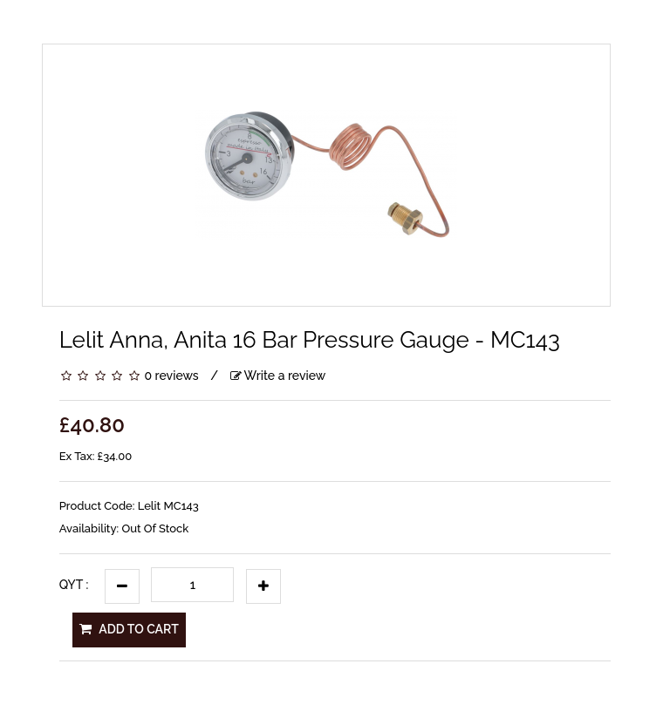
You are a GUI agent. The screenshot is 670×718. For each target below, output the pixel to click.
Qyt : (74, 585)
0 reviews (171, 376)
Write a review (278, 376)
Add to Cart (129, 629)
